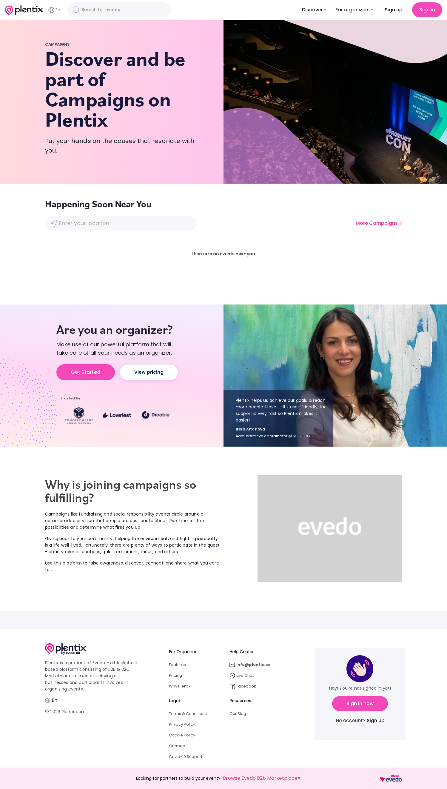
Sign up (394, 9)
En (54, 10)
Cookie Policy (182, 735)
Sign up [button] (376, 720)
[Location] (121, 223)
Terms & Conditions (188, 713)
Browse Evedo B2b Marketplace (261, 778)
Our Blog (237, 713)
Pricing (175, 675)
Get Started (85, 372)
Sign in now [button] (360, 703)
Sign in (427, 9)
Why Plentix (179, 686)
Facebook (242, 686)
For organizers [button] (352, 9)
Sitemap (177, 746)
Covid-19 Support (185, 756)
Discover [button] (312, 9)
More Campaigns (379, 223)
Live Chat (241, 675)
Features (177, 665)
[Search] (119, 9)
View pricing (149, 372)
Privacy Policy (182, 724)
